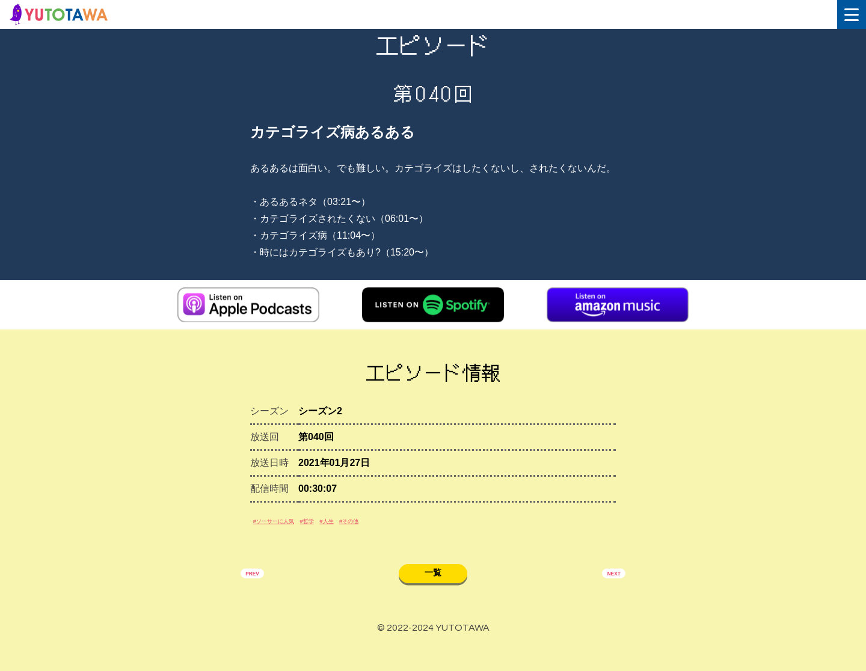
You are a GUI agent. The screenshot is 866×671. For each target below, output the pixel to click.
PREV (260, 594)
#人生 (384, 532)
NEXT (606, 594)
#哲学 (349, 532)
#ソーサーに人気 (291, 532)
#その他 (423, 532)
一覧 (433, 592)
